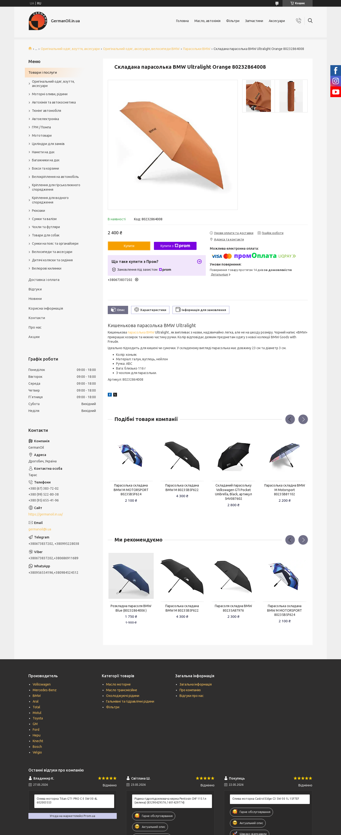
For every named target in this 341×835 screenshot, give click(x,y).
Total (36, 707)
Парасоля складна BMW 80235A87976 (233, 608)
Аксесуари (277, 21)
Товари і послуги (42, 72)
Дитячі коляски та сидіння (52, 260)
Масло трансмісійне (121, 690)
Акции (34, 337)
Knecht (38, 741)
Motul (37, 713)
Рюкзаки (38, 210)
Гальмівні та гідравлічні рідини (130, 701)
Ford (36, 729)
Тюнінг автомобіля (46, 111)
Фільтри (232, 21)
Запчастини (254, 21)
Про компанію (190, 690)
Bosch (37, 747)
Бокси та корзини (45, 168)
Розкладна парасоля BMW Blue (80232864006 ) (131, 608)
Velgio (37, 752)
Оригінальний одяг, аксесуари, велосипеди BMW (141, 49)
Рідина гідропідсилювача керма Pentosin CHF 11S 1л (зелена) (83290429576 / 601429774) (170, 800)
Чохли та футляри (46, 227)
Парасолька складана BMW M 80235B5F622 (182, 487)
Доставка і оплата (43, 280)
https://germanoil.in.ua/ (45, 514)
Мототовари (42, 135)
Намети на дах (43, 152)
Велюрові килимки (46, 268)
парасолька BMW (141, 332)
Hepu (36, 735)
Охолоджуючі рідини (122, 696)
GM (35, 724)
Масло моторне (118, 684)
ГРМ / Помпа (41, 127)
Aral (36, 701)
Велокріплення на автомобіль (55, 177)
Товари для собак (45, 235)
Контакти (36, 318)
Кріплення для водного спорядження (50, 200)
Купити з (175, 246)
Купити (129, 246)
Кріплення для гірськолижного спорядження (56, 187)
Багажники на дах (45, 160)
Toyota (38, 718)
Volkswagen (42, 684)
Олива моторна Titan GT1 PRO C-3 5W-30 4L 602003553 (67, 800)
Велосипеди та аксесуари (52, 252)
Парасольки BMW (196, 49)
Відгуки (35, 289)
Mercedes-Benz (45, 690)
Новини (35, 299)
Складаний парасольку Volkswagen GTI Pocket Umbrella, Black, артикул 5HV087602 (233, 492)
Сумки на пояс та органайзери (55, 243)
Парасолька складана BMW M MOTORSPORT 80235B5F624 (131, 489)
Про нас (34, 327)
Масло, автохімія (207, 21)
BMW (37, 696)
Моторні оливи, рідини (49, 94)
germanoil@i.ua (39, 529)
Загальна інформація (195, 684)
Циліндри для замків (48, 144)
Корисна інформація (45, 308)
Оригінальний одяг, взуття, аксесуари (70, 49)
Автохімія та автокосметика (54, 102)
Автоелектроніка (45, 119)
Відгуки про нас (191, 696)
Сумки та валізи (44, 219)
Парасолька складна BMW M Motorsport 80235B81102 (284, 489)
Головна (182, 21)
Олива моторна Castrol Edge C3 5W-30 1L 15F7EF (265, 798)
